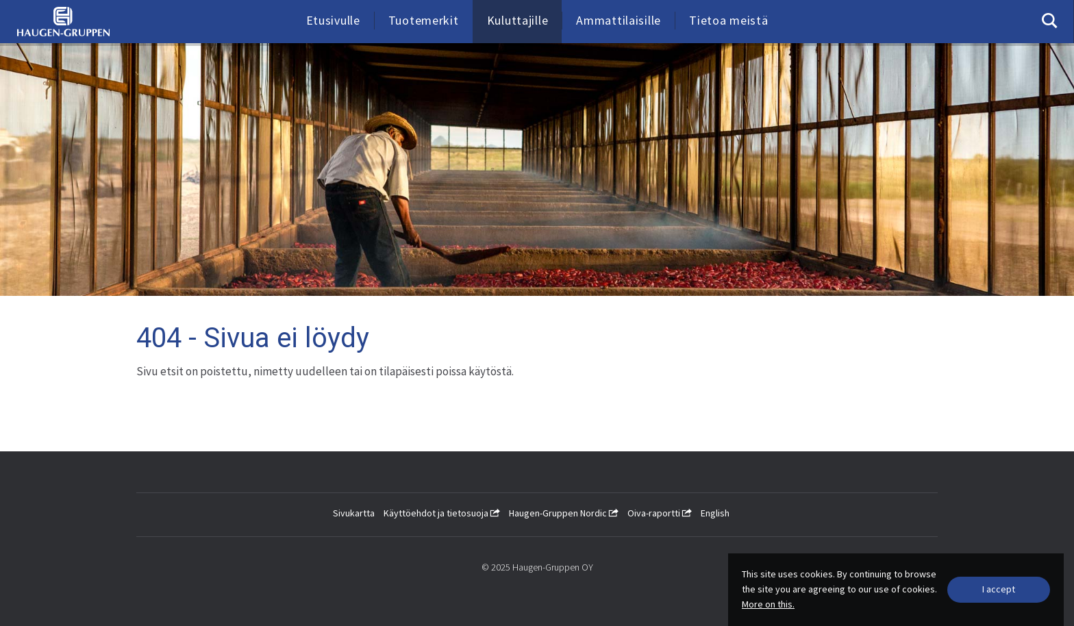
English (715, 513)
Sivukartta (354, 513)
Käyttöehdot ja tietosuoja (442, 513)
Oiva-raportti (659, 513)
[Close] (998, 590)
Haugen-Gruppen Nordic (564, 513)
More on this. (768, 604)
